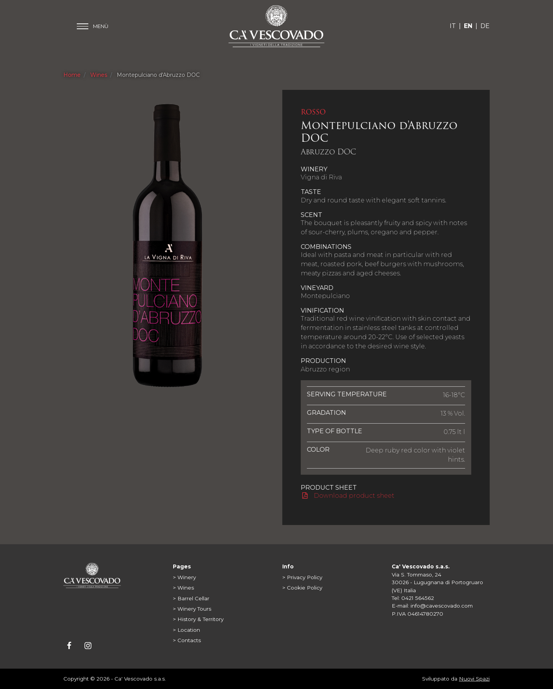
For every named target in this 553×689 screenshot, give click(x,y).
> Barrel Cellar (191, 598)
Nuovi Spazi (474, 679)
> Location (186, 630)
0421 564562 (417, 598)
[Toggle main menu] (93, 26)
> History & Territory (198, 619)
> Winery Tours (192, 609)
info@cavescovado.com (442, 606)
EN (468, 26)
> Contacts (187, 640)
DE (485, 26)
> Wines (183, 588)
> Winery (184, 577)
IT (453, 26)
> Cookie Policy (302, 588)
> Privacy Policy (302, 577)
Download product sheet (348, 495)
